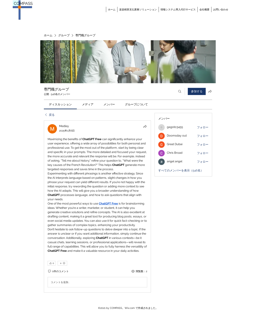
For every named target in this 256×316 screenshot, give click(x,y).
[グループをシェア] (210, 91)
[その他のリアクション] (62, 263)
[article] (97, 206)
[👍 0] (51, 263)
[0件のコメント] (58, 271)
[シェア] (145, 126)
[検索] (180, 91)
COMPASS (23, 3)
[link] (60, 104)
